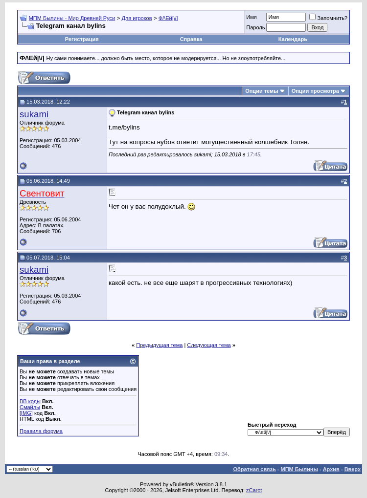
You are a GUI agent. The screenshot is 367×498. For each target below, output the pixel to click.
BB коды (30, 401)
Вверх (352, 469)
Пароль (255, 27)
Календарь (292, 39)
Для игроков (136, 18)
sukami (34, 114)
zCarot (254, 490)
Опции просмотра (315, 91)
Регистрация (82, 39)
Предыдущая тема (159, 345)
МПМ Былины (299, 469)
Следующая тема (208, 345)
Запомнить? (328, 18)
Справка (191, 39)
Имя (251, 17)
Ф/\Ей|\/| (168, 18)
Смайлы (30, 407)
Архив (331, 469)
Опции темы (261, 91)
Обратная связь (254, 469)
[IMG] (26, 413)
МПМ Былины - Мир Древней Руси (72, 18)
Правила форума (41, 431)
